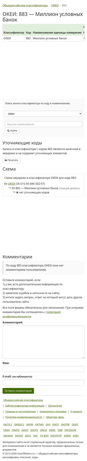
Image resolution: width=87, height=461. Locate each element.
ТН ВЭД (44, 435)
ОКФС (52, 430)
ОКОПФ (65, 424)
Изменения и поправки (53, 411)
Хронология (55, 405)
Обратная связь (55, 417)
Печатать (11, 160)
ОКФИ (67, 435)
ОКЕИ (11, 184)
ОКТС (28, 435)
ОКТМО (39, 424)
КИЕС (76, 435)
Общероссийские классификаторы (23, 400)
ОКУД (75, 424)
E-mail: (17, 376)
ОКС (35, 435)
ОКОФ (29, 424)
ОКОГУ (34, 430)
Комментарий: (13, 322)
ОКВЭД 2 (19, 424)
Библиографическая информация (24, 405)
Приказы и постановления (20, 411)
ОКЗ (48, 424)
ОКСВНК (8, 435)
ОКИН (24, 430)
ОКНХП (19, 435)
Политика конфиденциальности (23, 417)
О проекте (76, 411)
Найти (12, 130)
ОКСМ (43, 430)
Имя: (6, 363)
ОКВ (60, 430)
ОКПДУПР (56, 435)
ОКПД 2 (7, 424)
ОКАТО (16, 430)
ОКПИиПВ (70, 430)
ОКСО (55, 424)
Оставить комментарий (18, 390)
